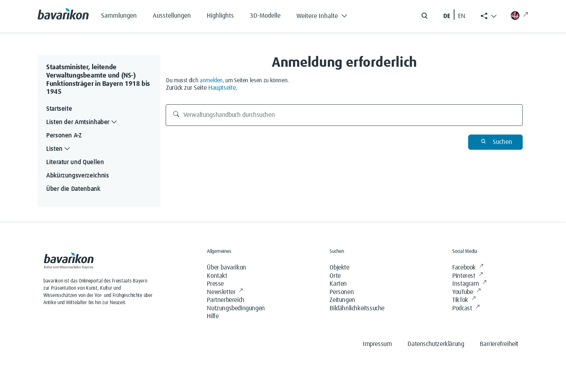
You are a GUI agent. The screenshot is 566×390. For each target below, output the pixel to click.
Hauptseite (222, 88)
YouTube (466, 292)
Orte (335, 276)
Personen (342, 292)
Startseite (59, 109)
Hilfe (212, 316)
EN (461, 16)
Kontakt (217, 276)
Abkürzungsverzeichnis (77, 175)
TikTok (463, 300)
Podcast (465, 308)
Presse (215, 284)
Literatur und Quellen (75, 162)
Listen (58, 149)
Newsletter (225, 292)
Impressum (377, 344)
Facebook (467, 268)
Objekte (339, 267)
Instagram (469, 284)
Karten (338, 284)
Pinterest (467, 276)
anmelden (211, 80)
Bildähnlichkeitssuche (357, 308)
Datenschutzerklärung (436, 344)
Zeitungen (342, 300)
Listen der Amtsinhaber (82, 122)
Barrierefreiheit (499, 344)
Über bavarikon (226, 267)
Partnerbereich (225, 300)
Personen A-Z (64, 135)
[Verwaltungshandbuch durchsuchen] (344, 115)
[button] (327, 14)
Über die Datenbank (73, 189)
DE (446, 16)
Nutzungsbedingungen (236, 308)
